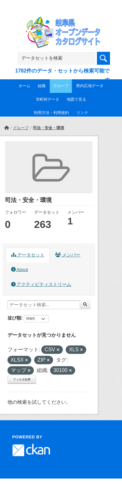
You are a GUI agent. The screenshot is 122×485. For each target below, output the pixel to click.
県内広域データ (89, 86)
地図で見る (76, 99)
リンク (82, 112)
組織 (42, 86)
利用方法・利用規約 (51, 112)
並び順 (14, 318)
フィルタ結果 (22, 379)
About (19, 269)
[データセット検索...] (43, 304)
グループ (61, 86)
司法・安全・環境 (48, 128)
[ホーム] (6, 128)
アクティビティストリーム (41, 284)
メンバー (67, 255)
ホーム (24, 86)
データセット (28, 255)
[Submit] (85, 304)
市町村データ (47, 99)
